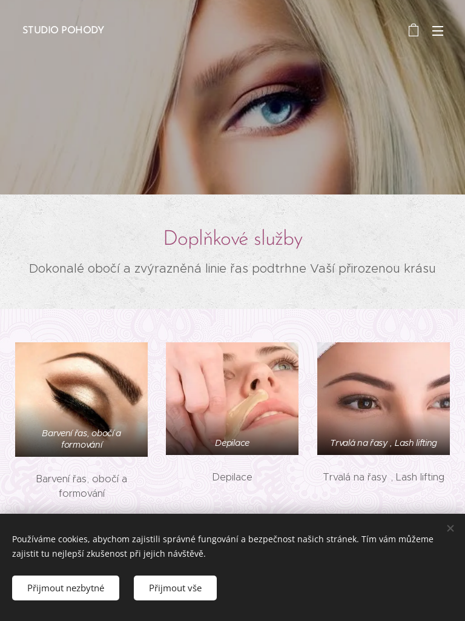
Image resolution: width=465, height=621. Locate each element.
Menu (437, 31)
